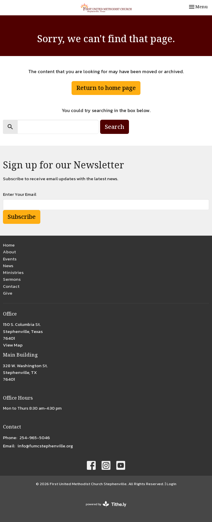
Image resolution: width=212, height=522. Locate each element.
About (9, 251)
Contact (11, 286)
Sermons (12, 279)
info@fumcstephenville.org (45, 445)
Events (9, 258)
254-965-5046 (34, 437)
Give (7, 293)
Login (171, 484)
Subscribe (22, 217)
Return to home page (106, 88)
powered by (106, 504)
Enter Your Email (19, 194)
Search (114, 127)
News (8, 265)
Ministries (13, 272)
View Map (13, 345)
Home (9, 245)
